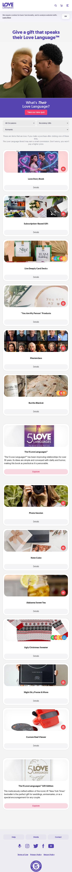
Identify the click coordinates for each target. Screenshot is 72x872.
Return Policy (49, 854)
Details (36, 188)
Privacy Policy (36, 854)
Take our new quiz (36, 112)
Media (36, 837)
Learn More (7, 17)
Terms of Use (23, 854)
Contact (58, 837)
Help (14, 837)
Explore (36, 471)
